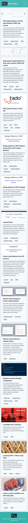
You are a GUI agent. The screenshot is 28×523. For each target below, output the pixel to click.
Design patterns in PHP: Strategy (14, 187)
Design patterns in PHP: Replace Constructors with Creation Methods (14, 148)
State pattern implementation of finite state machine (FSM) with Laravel (13, 63)
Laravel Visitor (8, 222)
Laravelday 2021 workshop (12, 425)
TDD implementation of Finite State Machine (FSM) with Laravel (13, 23)
